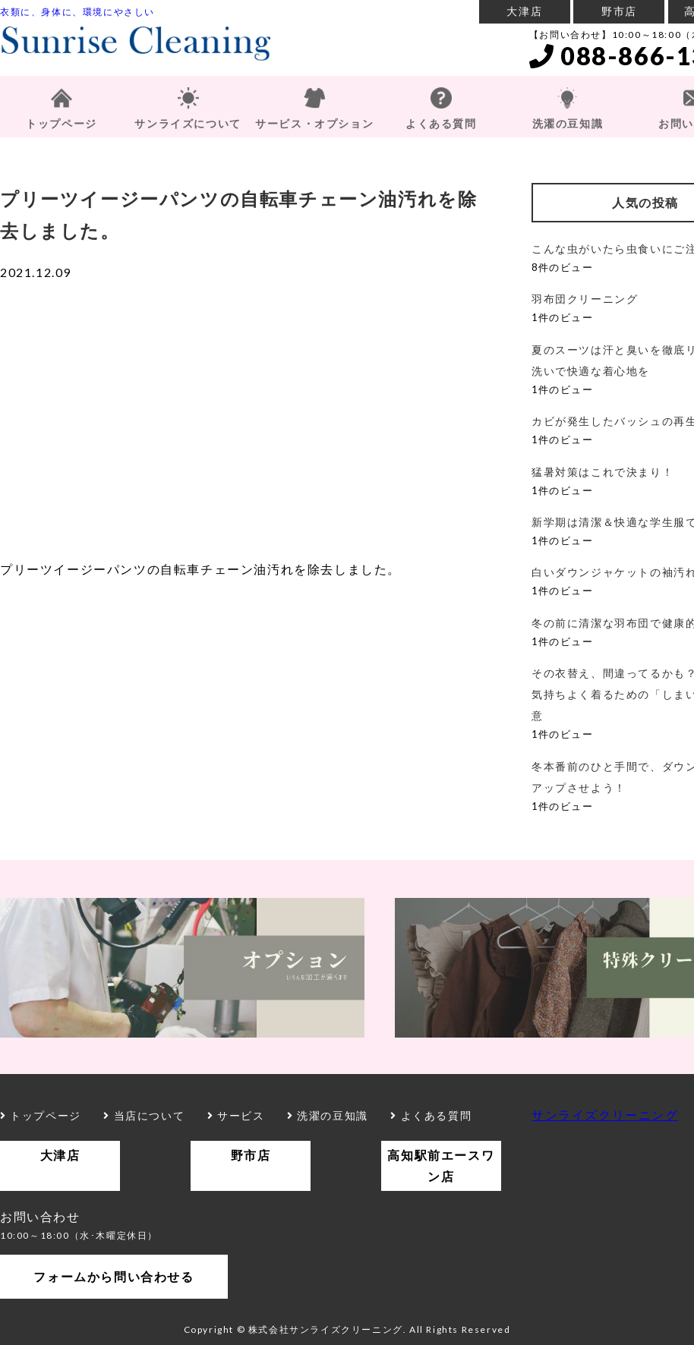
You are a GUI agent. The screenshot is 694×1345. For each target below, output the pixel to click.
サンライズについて (187, 123)
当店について (144, 1115)
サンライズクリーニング (605, 1114)
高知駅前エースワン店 (440, 1165)
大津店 (524, 11)
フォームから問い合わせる (113, 1276)
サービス (236, 1115)
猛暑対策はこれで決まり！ (602, 471)
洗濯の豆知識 (568, 123)
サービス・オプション (314, 123)
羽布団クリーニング (585, 298)
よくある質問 (441, 123)
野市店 (619, 11)
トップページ (61, 123)
